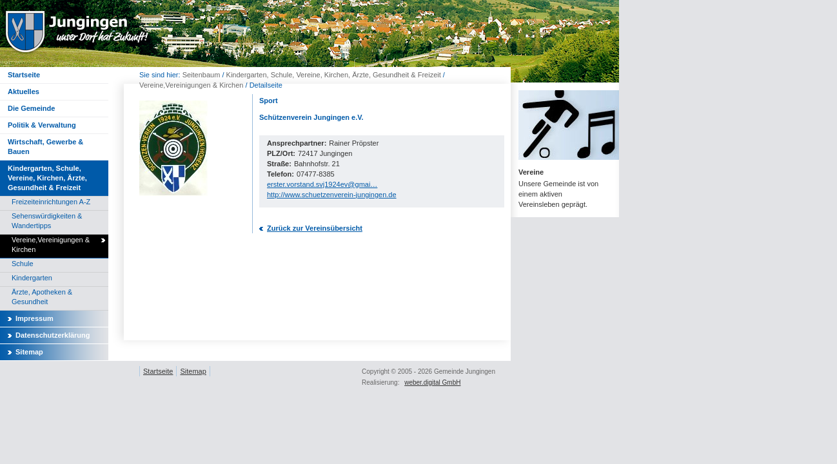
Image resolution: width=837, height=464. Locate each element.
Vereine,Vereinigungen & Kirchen (191, 85)
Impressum (34, 318)
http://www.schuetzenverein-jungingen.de (332, 194)
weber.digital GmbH (432, 382)
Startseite (158, 371)
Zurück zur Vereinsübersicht (314, 228)
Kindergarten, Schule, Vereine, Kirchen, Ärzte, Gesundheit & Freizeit (333, 75)
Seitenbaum (201, 75)
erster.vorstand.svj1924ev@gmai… (322, 184)
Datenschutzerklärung (52, 335)
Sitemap (29, 352)
